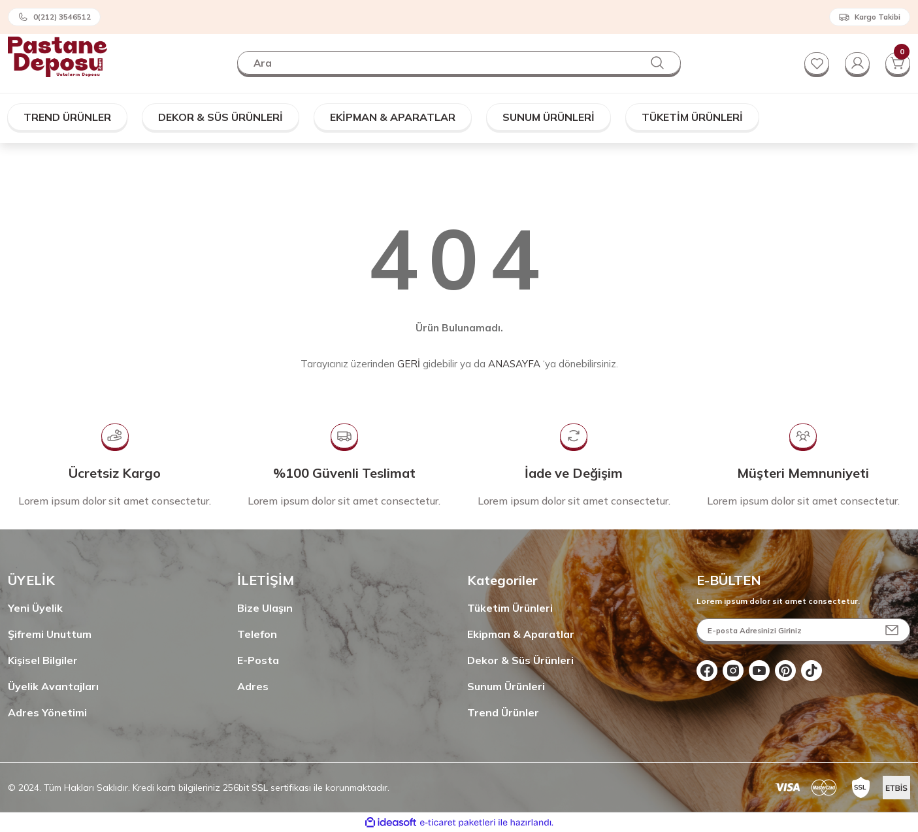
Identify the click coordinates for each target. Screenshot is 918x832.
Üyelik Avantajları (53, 686)
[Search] (459, 63)
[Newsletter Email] (803, 630)
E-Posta (258, 660)
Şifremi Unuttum (49, 634)
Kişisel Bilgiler (43, 660)
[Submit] (892, 630)
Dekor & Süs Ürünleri (520, 660)
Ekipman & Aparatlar (520, 634)
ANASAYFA (514, 364)
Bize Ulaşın (265, 607)
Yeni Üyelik (35, 607)
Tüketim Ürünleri (510, 607)
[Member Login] (855, 63)
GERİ (408, 364)
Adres (253, 686)
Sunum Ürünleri (506, 686)
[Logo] (57, 56)
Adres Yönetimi (47, 712)
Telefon (257, 634)
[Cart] (897, 63)
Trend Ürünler (503, 712)
